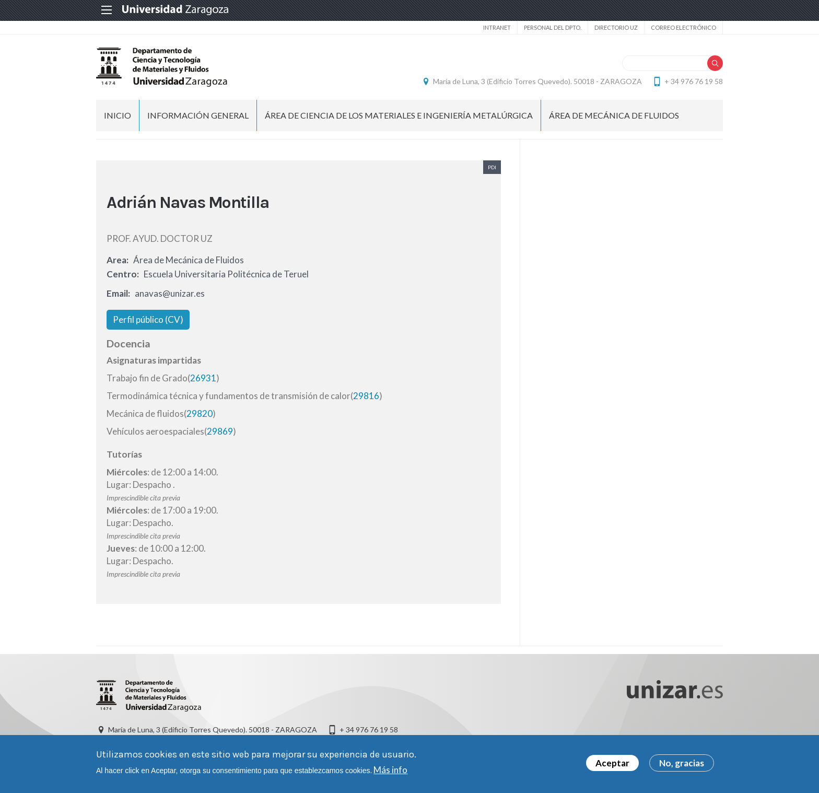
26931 (203, 377)
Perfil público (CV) (148, 319)
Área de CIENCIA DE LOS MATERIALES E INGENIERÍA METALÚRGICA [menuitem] (399, 115)
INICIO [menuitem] (117, 115)
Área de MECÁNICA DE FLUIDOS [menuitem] (614, 115)
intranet (497, 27)
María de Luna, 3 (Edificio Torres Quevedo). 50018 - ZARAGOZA (537, 81)
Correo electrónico (683, 27)
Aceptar (612, 765)
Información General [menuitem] (198, 115)
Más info (390, 771)
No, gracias (681, 765)
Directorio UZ (616, 27)
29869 (220, 431)
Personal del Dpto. (552, 27)
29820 (199, 413)
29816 (366, 395)
